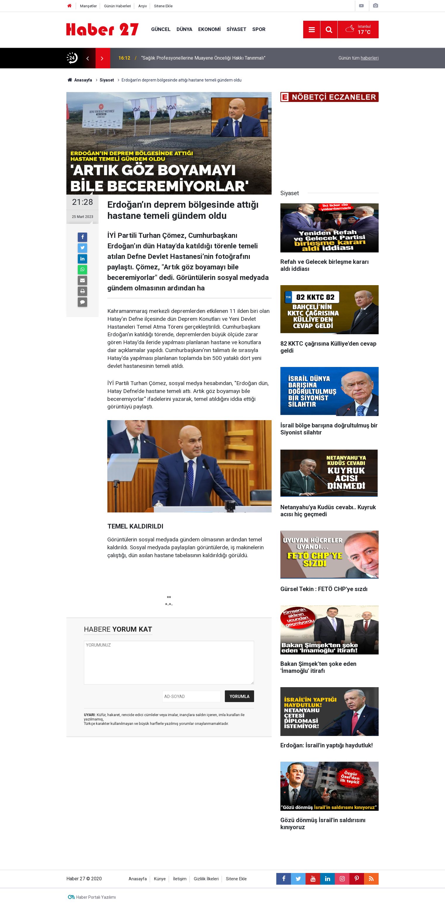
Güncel (161, 29)
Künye (160, 878)
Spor (258, 29)
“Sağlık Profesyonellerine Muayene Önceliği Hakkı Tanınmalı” (203, 58)
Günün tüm (359, 58)
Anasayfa (138, 878)
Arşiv (142, 6)
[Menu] (311, 29)
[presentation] (87, 58)
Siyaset (236, 29)
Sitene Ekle (163, 6)
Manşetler (88, 6)
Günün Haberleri (117, 6)
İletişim (180, 878)
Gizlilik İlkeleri (206, 878)
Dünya (184, 29)
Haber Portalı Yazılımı (96, 897)
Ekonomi (209, 29)
